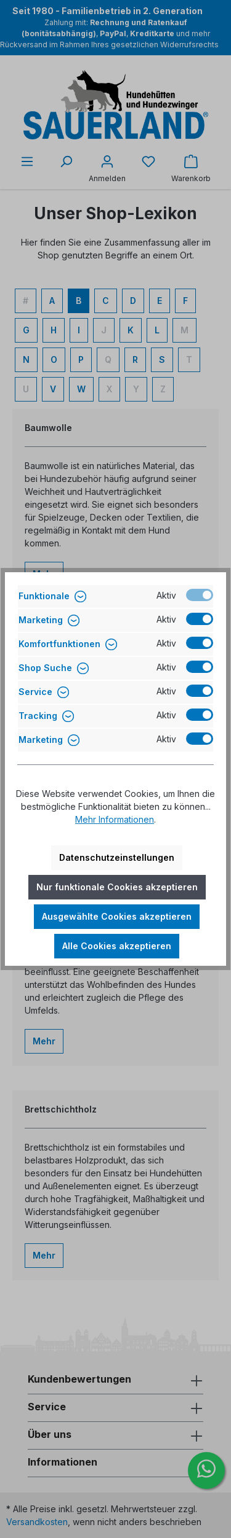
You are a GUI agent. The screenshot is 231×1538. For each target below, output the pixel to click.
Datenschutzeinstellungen (116, 857)
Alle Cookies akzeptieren (116, 946)
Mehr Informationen (114, 819)
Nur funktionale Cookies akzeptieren (117, 887)
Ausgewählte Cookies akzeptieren (117, 916)
